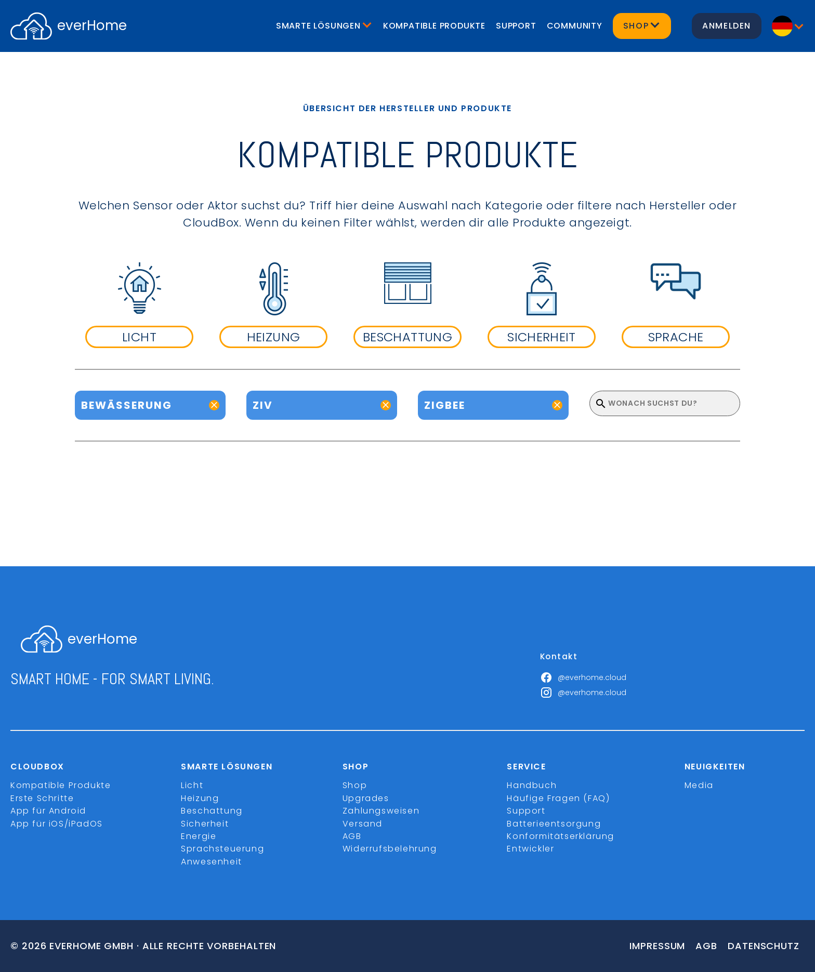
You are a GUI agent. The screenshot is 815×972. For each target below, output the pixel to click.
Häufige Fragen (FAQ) (558, 798)
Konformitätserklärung (560, 836)
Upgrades (366, 798)
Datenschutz (763, 945)
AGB (352, 836)
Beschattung (212, 811)
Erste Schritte (42, 798)
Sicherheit (205, 824)
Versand (363, 824)
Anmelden (726, 26)
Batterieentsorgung (554, 824)
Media (699, 785)
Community (574, 26)
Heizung (200, 798)
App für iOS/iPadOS (56, 824)
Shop (355, 785)
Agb (706, 945)
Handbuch (532, 785)
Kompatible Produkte (434, 26)
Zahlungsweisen (381, 811)
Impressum (657, 945)
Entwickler (530, 849)
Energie (198, 836)
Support (516, 26)
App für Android (48, 811)
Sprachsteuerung (222, 849)
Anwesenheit (211, 862)
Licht (192, 785)
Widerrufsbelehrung (390, 849)
